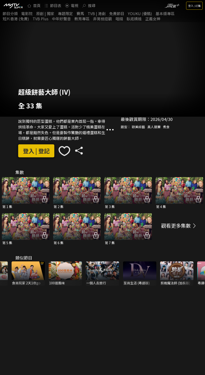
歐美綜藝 (138, 126)
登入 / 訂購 (194, 6)
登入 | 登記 (36, 151)
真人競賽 (154, 126)
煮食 (166, 126)
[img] (13, 5)
